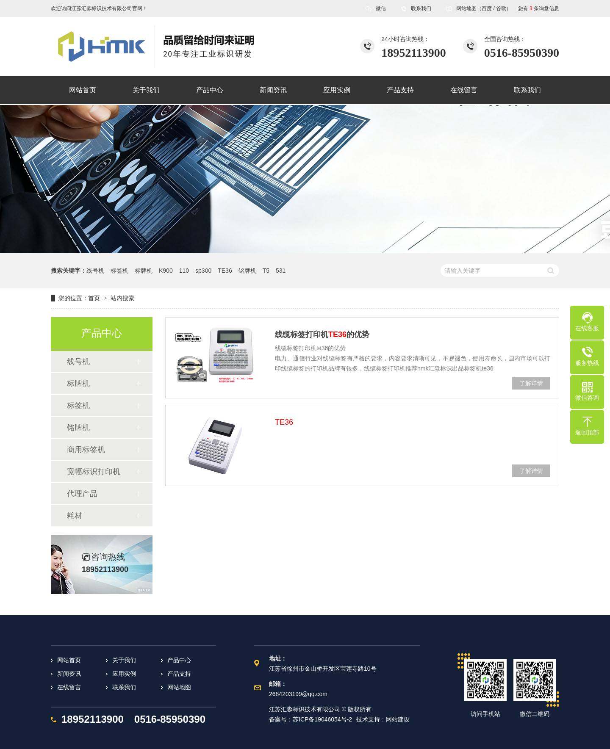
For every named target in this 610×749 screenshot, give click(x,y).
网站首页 (69, 660)
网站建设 (398, 719)
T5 (266, 270)
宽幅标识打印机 (93, 471)
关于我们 (124, 660)
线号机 (95, 270)
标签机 (119, 270)
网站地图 (466, 8)
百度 (487, 8)
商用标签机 (86, 449)
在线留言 (69, 687)
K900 (166, 270)
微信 (381, 11)
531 (281, 270)
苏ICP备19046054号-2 (322, 719)
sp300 (203, 270)
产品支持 (179, 673)
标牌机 (143, 270)
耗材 (74, 515)
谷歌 (501, 8)
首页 (94, 298)
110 (184, 270)
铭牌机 (247, 270)
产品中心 (179, 660)
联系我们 (421, 8)
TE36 (225, 270)
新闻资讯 (69, 673)
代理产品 (82, 493)
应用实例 (124, 673)
